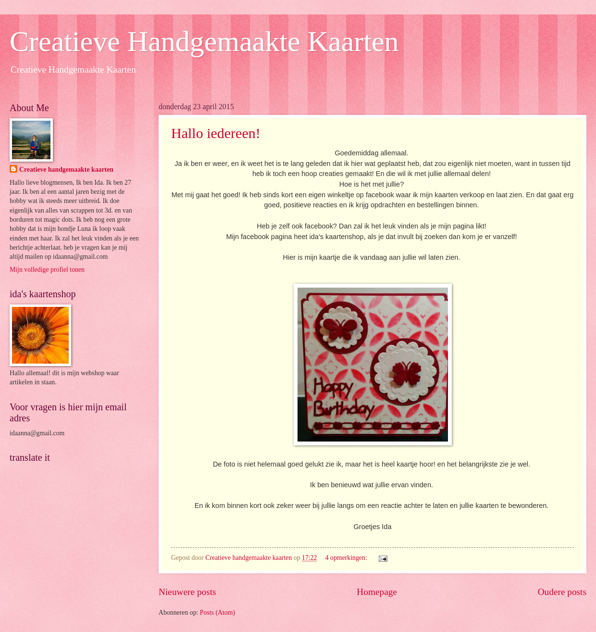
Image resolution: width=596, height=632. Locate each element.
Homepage (377, 592)
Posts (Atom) (217, 612)
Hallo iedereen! (216, 133)
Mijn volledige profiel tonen (47, 269)
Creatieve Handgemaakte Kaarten (204, 41)
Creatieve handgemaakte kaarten (66, 169)
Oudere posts (562, 592)
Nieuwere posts (187, 592)
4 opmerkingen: (347, 557)
